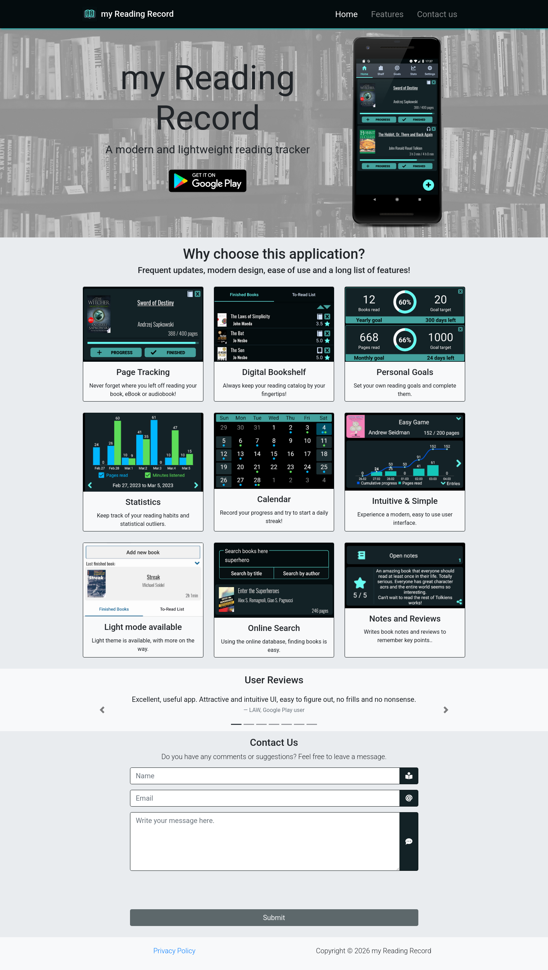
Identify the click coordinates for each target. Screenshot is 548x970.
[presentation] (183, 890)
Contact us (437, 14)
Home (346, 14)
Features (387, 14)
